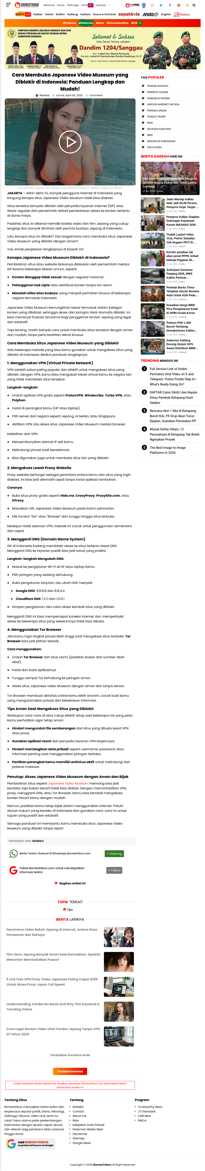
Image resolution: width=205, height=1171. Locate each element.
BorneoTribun (102, 1165)
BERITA (23, 14)
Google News (82, 1143)
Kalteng (72, 14)
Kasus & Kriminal (104, 14)
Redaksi (38, 841)
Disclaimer (80, 1134)
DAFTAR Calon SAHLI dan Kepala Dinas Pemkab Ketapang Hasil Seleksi (173, 397)
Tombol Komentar (70, 1071)
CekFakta (144, 1116)
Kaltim (60, 14)
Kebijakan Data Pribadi (89, 1125)
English (166, 14)
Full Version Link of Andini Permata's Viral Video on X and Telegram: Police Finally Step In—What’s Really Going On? (173, 376)
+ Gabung (114, 853)
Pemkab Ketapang (158, 98)
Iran (150, 122)
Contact (78, 1111)
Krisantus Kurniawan (161, 141)
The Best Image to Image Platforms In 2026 (168, 450)
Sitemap (78, 1138)
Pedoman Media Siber (88, 1129)
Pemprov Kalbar (157, 92)
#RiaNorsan (85, 23)
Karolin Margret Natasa (163, 104)
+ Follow (114, 870)
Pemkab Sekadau (157, 86)
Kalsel (49, 14)
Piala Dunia (154, 147)
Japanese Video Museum (68, 783)
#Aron (100, 23)
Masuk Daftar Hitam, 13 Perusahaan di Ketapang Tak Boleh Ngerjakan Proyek (174, 434)
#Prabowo (69, 23)
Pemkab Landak (157, 110)
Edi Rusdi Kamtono (159, 129)
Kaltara (85, 14)
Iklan (76, 1120)
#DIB (136, 23)
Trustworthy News (150, 1107)
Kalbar (38, 14)
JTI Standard (147, 1111)
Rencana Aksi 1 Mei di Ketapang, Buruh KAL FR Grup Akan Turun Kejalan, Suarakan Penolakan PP (173, 416)
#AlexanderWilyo (118, 23)
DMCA (142, 1120)
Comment (96, 95)
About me (79, 1116)
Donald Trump (156, 116)
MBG (150, 135)
